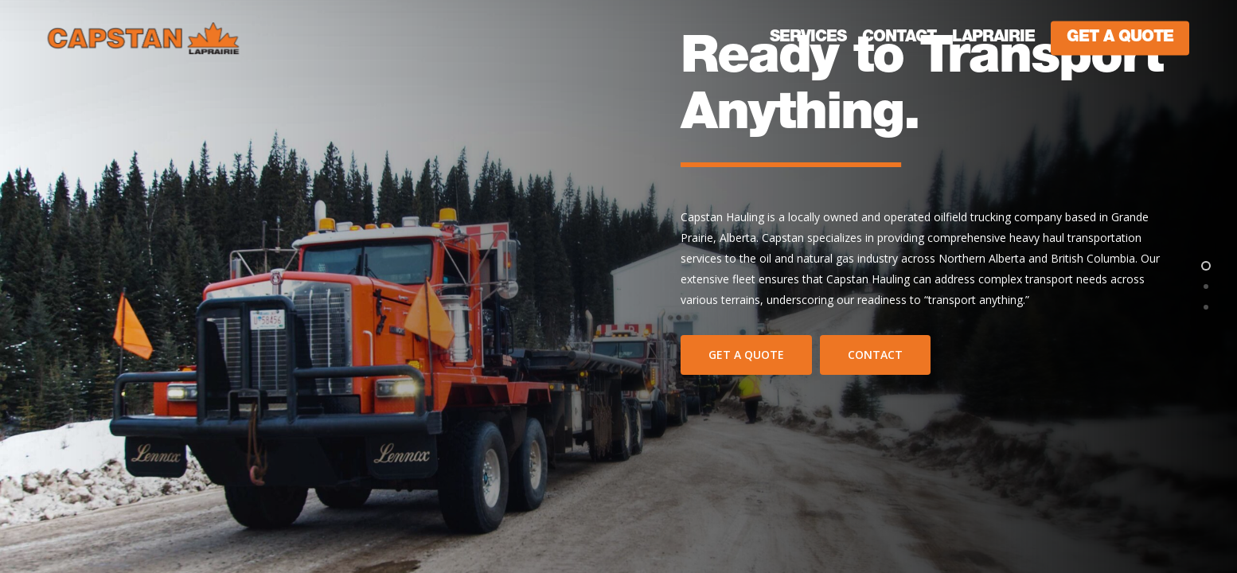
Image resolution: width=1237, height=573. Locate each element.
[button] (746, 355)
